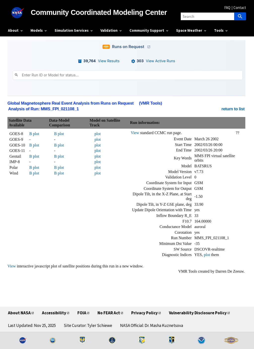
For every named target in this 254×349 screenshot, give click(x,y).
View (135, 133)
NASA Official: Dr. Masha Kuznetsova (151, 325)
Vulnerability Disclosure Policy (198, 313)
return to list (233, 109)
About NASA (19, 313)
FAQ (227, 7)
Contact (239, 7)
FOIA (81, 313)
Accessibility (54, 313)
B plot (34, 134)
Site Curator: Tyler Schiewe (88, 325)
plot (98, 134)
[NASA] (19, 12)
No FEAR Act (108, 313)
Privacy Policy (144, 313)
